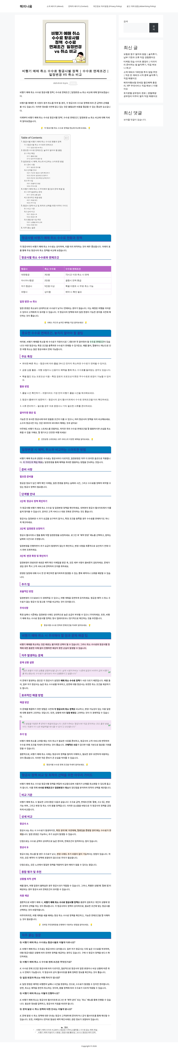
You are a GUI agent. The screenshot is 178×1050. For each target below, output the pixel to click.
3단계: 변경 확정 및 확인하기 (40, 178)
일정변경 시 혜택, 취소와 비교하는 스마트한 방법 (43, 161)
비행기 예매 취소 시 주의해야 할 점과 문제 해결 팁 (44, 189)
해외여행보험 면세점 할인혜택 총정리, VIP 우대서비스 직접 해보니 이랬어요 (140, 85)
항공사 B (34, 217)
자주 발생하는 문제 (34, 192)
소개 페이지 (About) (55, 6)
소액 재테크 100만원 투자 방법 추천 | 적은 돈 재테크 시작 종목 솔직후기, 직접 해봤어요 (141, 75)
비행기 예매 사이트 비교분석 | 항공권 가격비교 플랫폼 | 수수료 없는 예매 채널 (66, 1029)
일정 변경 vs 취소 (37, 147)
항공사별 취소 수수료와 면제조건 (40, 144)
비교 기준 (31, 208)
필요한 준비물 (35, 167)
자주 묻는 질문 (29, 227)
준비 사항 (31, 164)
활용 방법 (34, 156)
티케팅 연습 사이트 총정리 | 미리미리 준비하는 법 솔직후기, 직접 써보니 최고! (140, 64)
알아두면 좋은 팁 (36, 159)
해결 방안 (34, 200)
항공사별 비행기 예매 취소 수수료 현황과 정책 (42, 141)
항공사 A (34, 214)
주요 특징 (31, 153)
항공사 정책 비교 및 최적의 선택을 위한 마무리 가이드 (45, 205)
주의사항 (34, 186)
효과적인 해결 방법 (34, 197)
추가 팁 (30, 180)
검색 (126, 21)
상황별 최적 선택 (36, 222)
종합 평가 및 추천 (34, 219)
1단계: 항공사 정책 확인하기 (40, 173)
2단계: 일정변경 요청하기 (39, 175)
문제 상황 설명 (36, 195)
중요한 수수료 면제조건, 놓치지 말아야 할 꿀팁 (42, 150)
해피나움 (26, 6)
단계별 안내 (31, 170)
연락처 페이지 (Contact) (78, 6)
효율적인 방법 (35, 183)
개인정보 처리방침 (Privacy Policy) (107, 6)
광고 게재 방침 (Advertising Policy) (141, 6)
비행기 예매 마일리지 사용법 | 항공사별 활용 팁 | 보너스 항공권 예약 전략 (66, 1032)
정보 (66, 1027)
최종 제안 (34, 225)
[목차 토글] (65, 138)
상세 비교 (31, 211)
